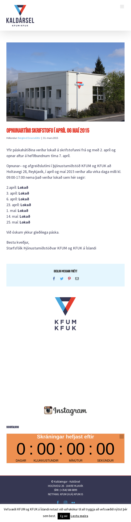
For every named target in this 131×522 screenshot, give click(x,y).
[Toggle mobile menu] (122, 6)
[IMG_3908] (65, 82)
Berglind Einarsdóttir (29, 138)
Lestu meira (79, 516)
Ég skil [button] (63, 516)
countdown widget (65, 448)
